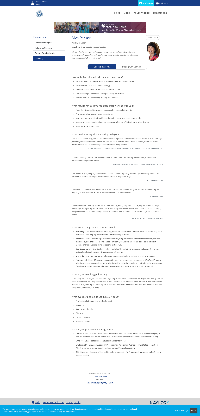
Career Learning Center (45, 42)
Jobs (127, 12)
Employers (162, 3)
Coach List (151, 37)
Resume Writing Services (45, 53)
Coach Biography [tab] (102, 66)
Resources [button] (160, 12)
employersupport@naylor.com (100, 382)
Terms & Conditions (53, 402)
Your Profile (142, 12)
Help (36, 402)
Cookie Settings (181, 410)
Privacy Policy (73, 402)
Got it (193, 410)
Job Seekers (146, 3)
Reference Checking (43, 48)
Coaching (39, 58)
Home (117, 12)
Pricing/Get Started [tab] (131, 66)
